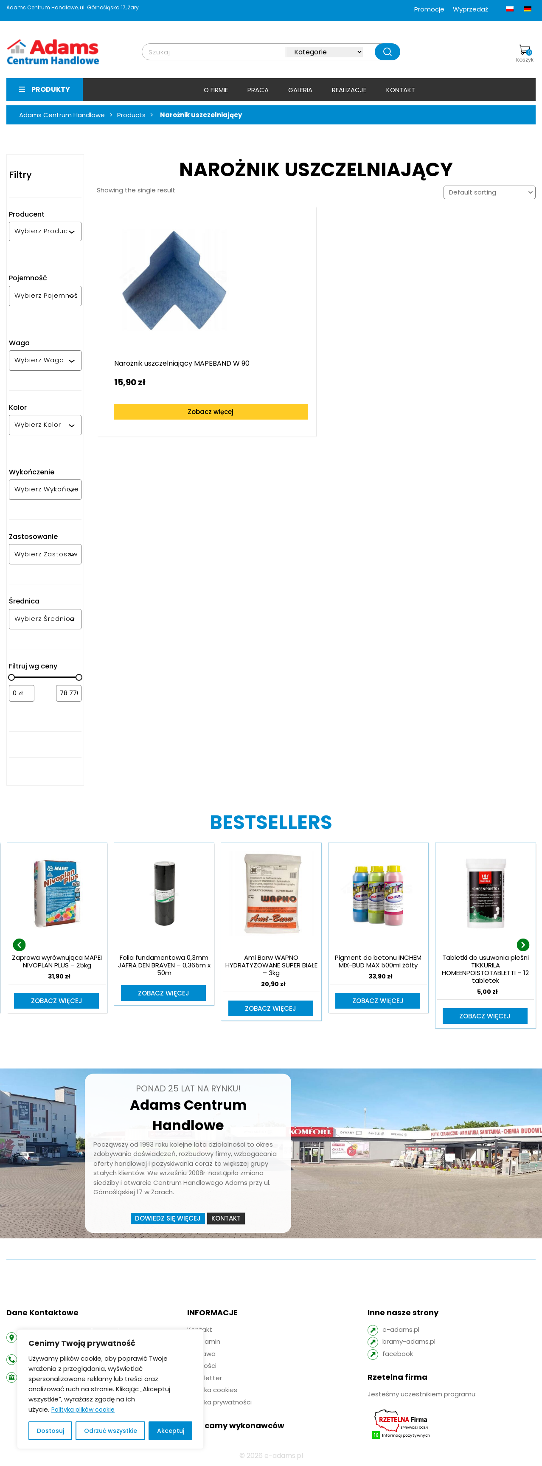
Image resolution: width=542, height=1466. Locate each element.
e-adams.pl (400, 1330)
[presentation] (19, 945)
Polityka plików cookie (83, 1409)
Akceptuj (170, 1431)
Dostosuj (50, 1431)
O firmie (216, 89)
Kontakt (400, 89)
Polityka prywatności (219, 1402)
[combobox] (41, 231)
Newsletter (204, 1378)
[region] (110, 1389)
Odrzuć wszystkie (110, 1431)
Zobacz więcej (153, 377)
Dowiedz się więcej (168, 1219)
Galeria (300, 89)
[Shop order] (490, 192)
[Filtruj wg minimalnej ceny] (21, 693)
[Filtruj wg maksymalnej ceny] (68, 693)
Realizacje (349, 89)
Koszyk (525, 54)
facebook (397, 1354)
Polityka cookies (212, 1390)
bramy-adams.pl (408, 1342)
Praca (258, 89)
